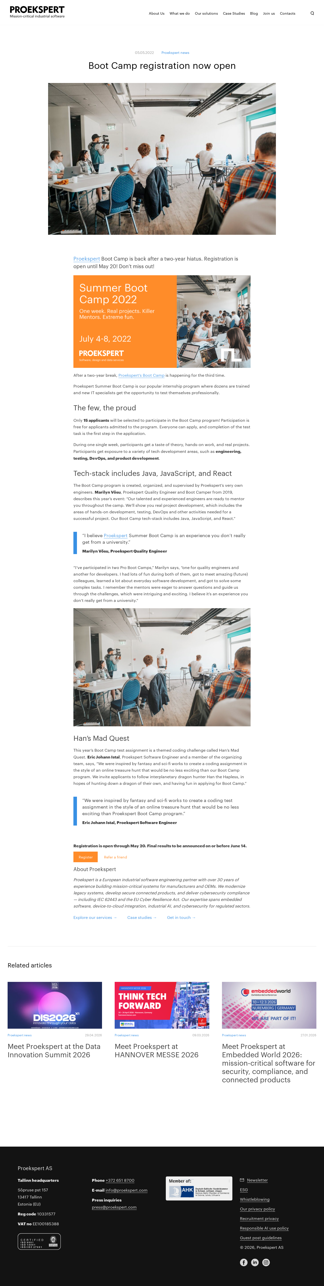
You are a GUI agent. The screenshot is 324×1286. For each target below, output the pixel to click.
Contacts (287, 13)
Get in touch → (181, 917)
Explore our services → (95, 917)
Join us (269, 13)
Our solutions (206, 13)
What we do (180, 13)
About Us (157, 13)
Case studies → (142, 917)
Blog (254, 13)
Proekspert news (175, 52)
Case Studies (234, 13)
